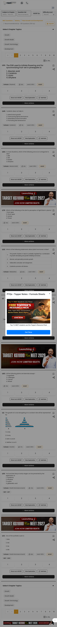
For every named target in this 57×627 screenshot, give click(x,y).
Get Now (28, 332)
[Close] (50, 293)
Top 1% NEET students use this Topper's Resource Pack (28, 325)
